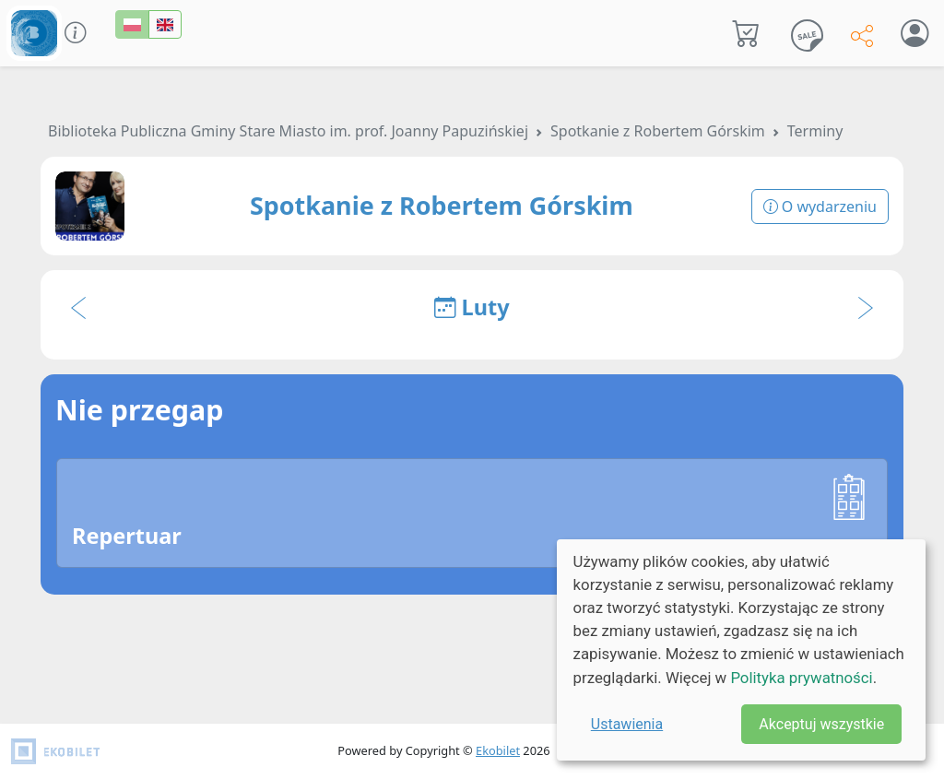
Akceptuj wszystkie (821, 724)
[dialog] (741, 650)
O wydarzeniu (820, 206)
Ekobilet (498, 750)
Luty (471, 307)
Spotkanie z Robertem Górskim (657, 131)
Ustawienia (627, 724)
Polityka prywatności (801, 677)
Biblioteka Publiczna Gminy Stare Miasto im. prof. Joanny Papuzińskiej (288, 131)
